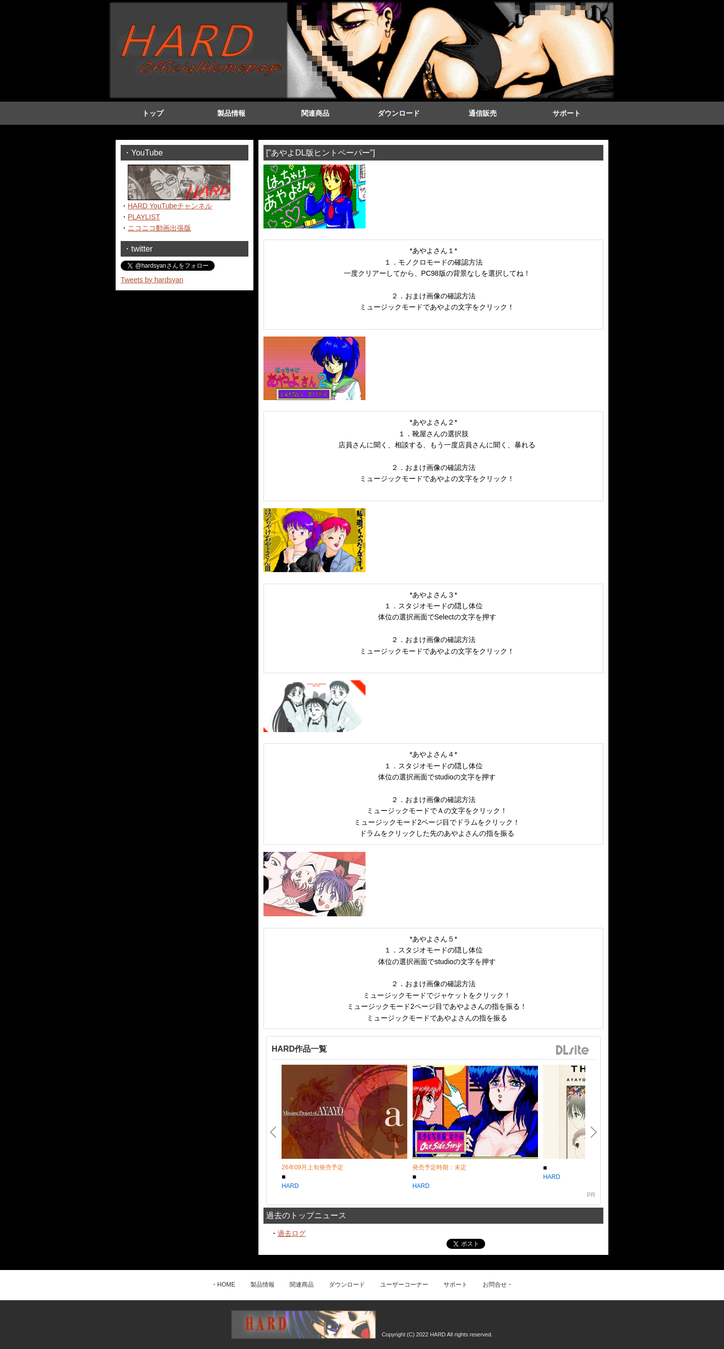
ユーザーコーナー (404, 1284)
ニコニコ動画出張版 (159, 228)
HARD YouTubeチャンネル (170, 206)
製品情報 (231, 113)
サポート (567, 113)
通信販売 (483, 113)
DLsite (572, 1050)
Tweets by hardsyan (152, 280)
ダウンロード (399, 113)
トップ (152, 113)
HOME (226, 1284)
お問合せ (495, 1284)
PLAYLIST (144, 217)
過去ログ (292, 1233)
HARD (290, 1185)
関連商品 (315, 113)
